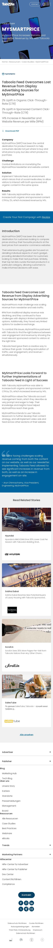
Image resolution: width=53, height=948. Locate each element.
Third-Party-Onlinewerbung (19, 930)
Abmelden (36, 927)
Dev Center (8, 874)
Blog (2, 768)
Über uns (4, 781)
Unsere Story (8, 786)
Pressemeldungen (11, 801)
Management (9, 806)
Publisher (7, 761)
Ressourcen (14, 62)
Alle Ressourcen (10, 818)
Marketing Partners (12, 854)
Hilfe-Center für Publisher (14, 869)
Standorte (7, 796)
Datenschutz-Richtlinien (17, 923)
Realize (46, 217)
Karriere (6, 791)
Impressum (37, 930)
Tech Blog (7, 778)
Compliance (8, 884)
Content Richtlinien (11, 879)
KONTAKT (34, 4)
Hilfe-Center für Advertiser (15, 864)
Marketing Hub (9, 773)
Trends (5, 845)
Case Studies (28, 62)
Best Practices (9, 828)
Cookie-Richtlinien (36, 923)
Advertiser (7, 752)
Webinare (7, 833)
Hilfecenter (6, 859)
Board (5, 811)
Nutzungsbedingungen (20, 927)
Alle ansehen (26, 734)
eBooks (5, 838)
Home (5, 62)
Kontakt (26, 895)
